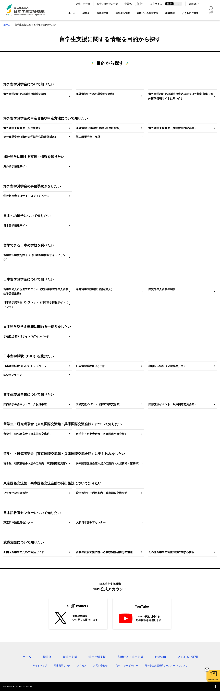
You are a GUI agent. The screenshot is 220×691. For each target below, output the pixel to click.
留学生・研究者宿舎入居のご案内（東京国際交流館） (35, 463)
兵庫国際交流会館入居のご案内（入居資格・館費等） (108, 463)
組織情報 (170, 13)
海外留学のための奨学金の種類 (95, 93)
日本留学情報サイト (15, 225)
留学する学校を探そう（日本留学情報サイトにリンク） (34, 257)
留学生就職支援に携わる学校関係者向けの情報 (104, 552)
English (193, 3)
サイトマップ (40, 665)
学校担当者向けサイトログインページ (26, 195)
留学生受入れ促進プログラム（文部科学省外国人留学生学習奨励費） (35, 291)
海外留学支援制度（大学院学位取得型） (172, 128)
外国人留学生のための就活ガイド (23, 552)
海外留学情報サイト (15, 166)
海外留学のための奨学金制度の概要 (25, 93)
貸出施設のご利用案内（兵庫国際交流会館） (103, 492)
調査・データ (83, 3)
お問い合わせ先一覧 (107, 3)
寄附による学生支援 (147, 13)
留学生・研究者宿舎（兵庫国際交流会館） (101, 433)
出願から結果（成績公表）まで (167, 366)
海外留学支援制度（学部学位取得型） (99, 128)
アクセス (82, 665)
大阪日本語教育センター (91, 522)
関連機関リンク (62, 665)
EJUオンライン (12, 374)
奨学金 (86, 13)
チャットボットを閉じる (207, 669)
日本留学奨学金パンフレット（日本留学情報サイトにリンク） (35, 304)
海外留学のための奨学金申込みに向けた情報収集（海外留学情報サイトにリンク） (180, 96)
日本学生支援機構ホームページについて (166, 665)
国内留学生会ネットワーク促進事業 (25, 404)
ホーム (71, 13)
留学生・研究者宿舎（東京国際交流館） (27, 433)
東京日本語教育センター (18, 522)
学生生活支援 (123, 13)
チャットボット (213, 679)
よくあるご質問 (190, 13)
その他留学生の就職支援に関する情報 (171, 552)
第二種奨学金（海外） (89, 136)
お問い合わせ (100, 665)
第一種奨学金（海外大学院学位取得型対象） (30, 136)
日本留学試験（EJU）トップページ (24, 366)
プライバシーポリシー (126, 665)
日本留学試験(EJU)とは (90, 366)
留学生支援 (102, 13)
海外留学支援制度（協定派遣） (22, 128)
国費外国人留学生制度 (161, 289)
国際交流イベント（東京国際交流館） (99, 404)
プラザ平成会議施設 (15, 492)
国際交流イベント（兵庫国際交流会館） (172, 404)
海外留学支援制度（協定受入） (95, 289)
